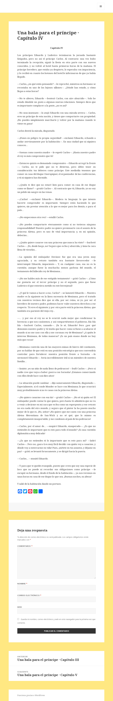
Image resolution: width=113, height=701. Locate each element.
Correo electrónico (29, 595)
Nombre (22, 583)
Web (19, 607)
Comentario (24, 546)
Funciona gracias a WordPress (31, 695)
